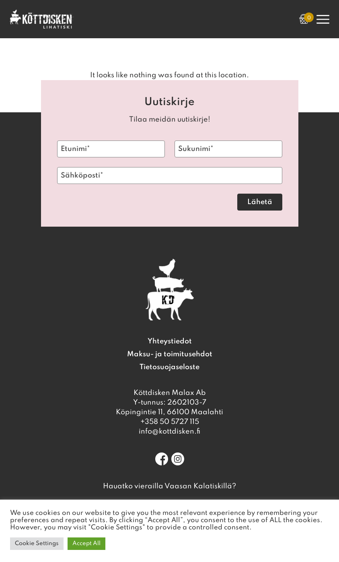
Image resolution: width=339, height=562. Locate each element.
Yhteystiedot (170, 341)
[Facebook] (161, 458)
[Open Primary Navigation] (322, 19)
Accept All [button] (86, 543)
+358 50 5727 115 (169, 422)
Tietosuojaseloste (169, 367)
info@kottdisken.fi (169, 431)
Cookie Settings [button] (37, 543)
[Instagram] (177, 458)
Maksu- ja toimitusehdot (169, 354)
